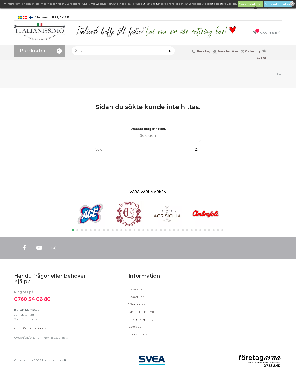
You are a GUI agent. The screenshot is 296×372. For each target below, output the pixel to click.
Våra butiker (137, 304)
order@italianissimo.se (31, 328)
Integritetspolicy (140, 319)
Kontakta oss (138, 334)
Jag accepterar (250, 4)
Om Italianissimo (141, 312)
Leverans (135, 289)
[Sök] (123, 50)
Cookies (134, 327)
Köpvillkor (136, 297)
